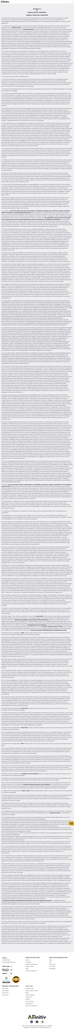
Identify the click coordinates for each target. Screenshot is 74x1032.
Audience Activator (31, 970)
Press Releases (30, 995)
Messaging (52, 968)
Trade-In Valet (30, 966)
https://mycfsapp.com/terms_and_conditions (36, 784)
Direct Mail (5, 992)
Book (50, 960)
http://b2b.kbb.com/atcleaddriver (37, 625)
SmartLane (52, 964)
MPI (50, 962)
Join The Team (30, 1001)
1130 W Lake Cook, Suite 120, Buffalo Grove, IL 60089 (37, 1026)
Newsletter (5, 990)
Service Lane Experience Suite (58, 957)
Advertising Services (31, 964)
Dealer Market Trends (32, 990)
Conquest (28, 962)
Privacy (28, 999)
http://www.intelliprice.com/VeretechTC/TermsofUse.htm (32, 619)
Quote (27, 960)
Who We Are (29, 1003)
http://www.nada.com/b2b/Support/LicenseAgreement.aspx (49, 630)
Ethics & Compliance (32, 1005)
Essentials (5, 988)
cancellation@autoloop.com (22, 212)
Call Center (5, 995)
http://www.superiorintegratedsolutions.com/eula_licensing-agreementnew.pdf (27, 900)
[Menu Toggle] (72, 2)
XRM (27, 968)
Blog (27, 992)
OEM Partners (30, 988)
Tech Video (52, 966)
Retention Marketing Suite (10, 986)
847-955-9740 (6, 960)
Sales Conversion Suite (33, 957)
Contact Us (29, 997)
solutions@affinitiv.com (9, 962)
